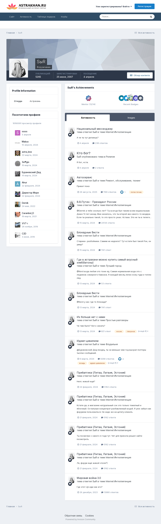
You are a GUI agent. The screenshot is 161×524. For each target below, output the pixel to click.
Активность (26, 16)
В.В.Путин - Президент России (96, 201)
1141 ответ (105, 250)
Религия (110, 156)
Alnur (24, 182)
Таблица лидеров (46, 16)
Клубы (64, 16)
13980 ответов (110, 492)
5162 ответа (109, 387)
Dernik (25, 203)
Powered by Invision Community (80, 519)
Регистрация (144, 6)
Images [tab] (131, 117)
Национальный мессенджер (95, 128)
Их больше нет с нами (91, 317)
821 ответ (105, 331)
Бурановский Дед (31, 172)
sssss (24, 131)
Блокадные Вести (88, 232)
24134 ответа (107, 223)
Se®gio (25, 162)
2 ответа (98, 167)
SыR (95, 132)
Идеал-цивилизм (87, 340)
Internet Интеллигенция (118, 132)
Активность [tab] (88, 117)
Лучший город (114, 265)
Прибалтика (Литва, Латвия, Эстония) (101, 372)
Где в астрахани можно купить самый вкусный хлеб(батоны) (107, 261)
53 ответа (105, 283)
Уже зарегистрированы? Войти (114, 6)
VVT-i (25, 223)
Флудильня (112, 344)
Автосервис (84, 177)
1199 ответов (108, 192)
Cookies (89, 515)
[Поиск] (113, 16)
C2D (24, 233)
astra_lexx (27, 152)
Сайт (11, 16)
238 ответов (100, 143)
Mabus (25, 141)
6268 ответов (106, 359)
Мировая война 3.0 (89, 478)
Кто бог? (83, 153)
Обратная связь (73, 515)
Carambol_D (28, 213)
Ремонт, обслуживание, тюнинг (123, 180)
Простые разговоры (117, 320)
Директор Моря (30, 192)
